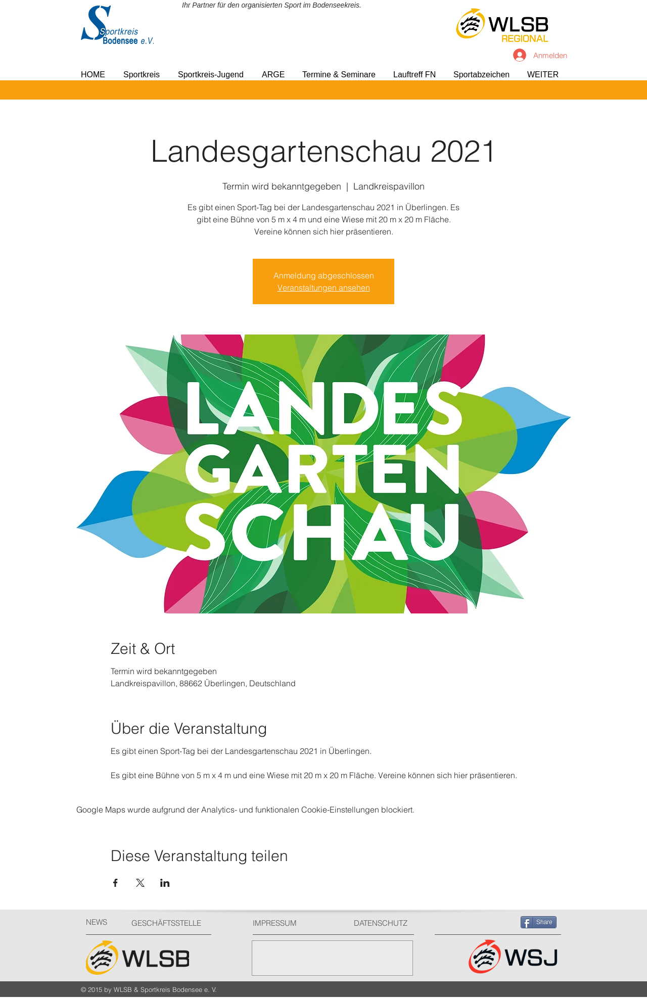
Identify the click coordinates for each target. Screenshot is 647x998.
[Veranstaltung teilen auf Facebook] (115, 883)
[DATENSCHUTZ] (384, 923)
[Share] (539, 922)
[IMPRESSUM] (291, 923)
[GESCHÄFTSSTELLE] (169, 923)
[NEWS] (104, 922)
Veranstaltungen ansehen (324, 287)
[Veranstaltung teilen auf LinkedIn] (165, 883)
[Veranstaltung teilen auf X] (140, 883)
